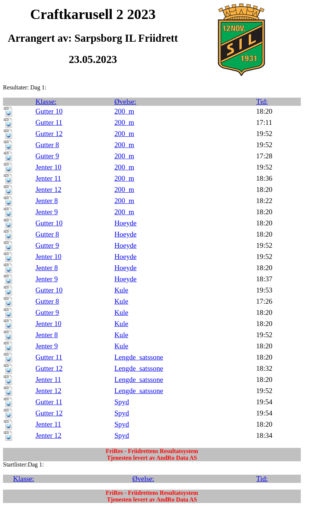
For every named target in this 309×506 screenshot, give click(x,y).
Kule (121, 290)
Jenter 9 (46, 212)
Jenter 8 (46, 201)
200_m (124, 111)
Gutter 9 (47, 156)
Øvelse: (125, 101)
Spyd (121, 402)
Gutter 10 (49, 111)
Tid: (262, 101)
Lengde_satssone (138, 357)
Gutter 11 (48, 122)
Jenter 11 (48, 178)
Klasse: (46, 101)
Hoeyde (125, 223)
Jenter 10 (48, 167)
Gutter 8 (47, 145)
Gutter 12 (49, 133)
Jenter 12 (48, 189)
